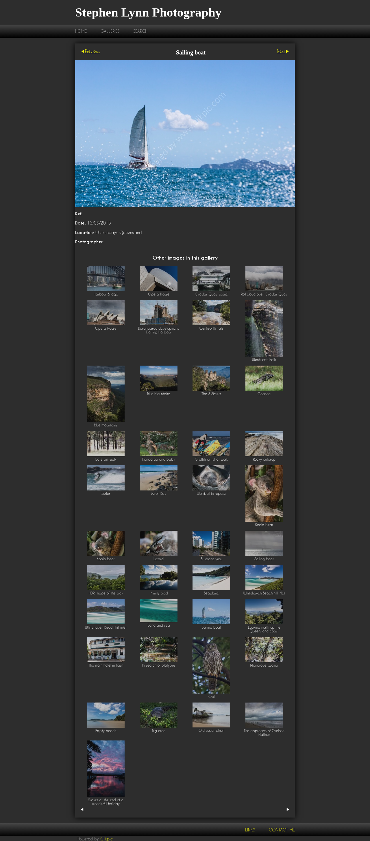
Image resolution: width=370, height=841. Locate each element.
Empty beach (105, 731)
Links (250, 829)
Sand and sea (158, 625)
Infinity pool (159, 593)
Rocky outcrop (264, 459)
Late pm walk (105, 459)
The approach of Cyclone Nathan (264, 732)
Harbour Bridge (106, 294)
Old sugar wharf (211, 730)
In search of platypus (158, 665)
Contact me (282, 829)
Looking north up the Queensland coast (264, 629)
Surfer (105, 493)
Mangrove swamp (264, 665)
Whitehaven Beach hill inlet (264, 593)
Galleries (110, 31)
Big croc (158, 731)
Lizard (158, 559)
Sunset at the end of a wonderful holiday (105, 802)
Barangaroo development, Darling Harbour (158, 330)
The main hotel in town (105, 665)
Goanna (264, 394)
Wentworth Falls (211, 328)
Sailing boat (264, 559)
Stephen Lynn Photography (148, 12)
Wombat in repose (211, 493)
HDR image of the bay (106, 593)
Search (140, 31)
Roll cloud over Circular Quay (264, 294)
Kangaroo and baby (158, 459)
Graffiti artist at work (211, 459)
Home (81, 31)
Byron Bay (158, 493)
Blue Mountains (105, 425)
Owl (211, 696)
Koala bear (264, 525)
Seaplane (211, 593)
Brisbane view (211, 559)
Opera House (158, 294)
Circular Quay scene (211, 294)
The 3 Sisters (211, 394)
